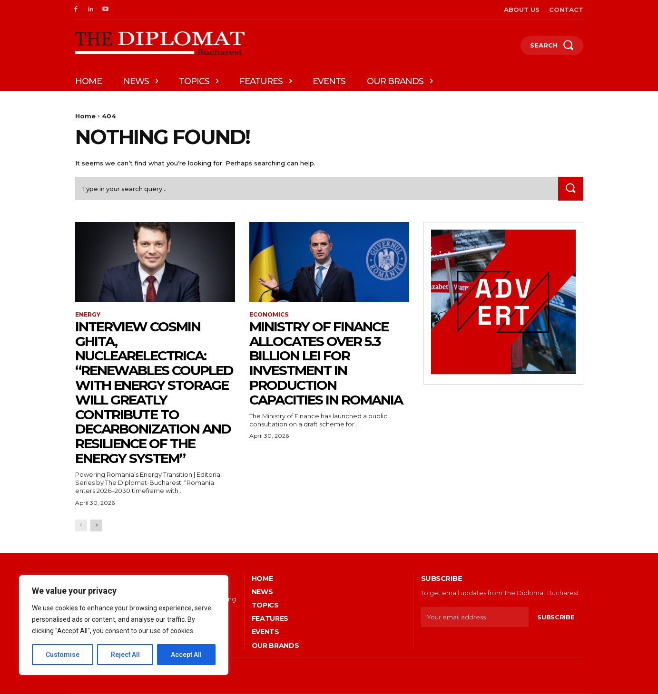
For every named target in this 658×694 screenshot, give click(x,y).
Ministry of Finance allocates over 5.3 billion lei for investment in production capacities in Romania (326, 363)
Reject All (125, 654)
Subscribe (555, 617)
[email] (475, 617)
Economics (268, 314)
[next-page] (96, 525)
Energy (87, 314)
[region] (123, 625)
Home (85, 116)
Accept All (186, 654)
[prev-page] (81, 525)
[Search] (570, 188)
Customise (62, 654)
